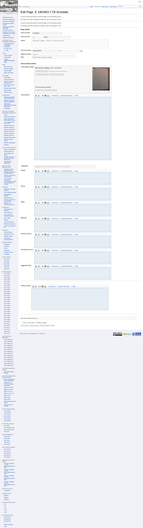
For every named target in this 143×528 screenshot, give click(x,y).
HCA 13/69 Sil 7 (8, 349)
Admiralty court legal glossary (9, 189)
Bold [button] (36, 97)
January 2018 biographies (7, 162)
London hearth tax (9, 222)
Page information (8, 72)
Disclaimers (42, 335)
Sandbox (6, 144)
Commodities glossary (10, 192)
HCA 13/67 (7, 315)
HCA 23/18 (7, 442)
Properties (7, 250)
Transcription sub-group (9, 154)
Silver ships (7, 218)
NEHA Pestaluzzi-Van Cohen (10, 402)
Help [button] (76, 97)
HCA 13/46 (7, 274)
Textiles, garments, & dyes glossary (9, 176)
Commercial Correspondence (8, 238)
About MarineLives (33, 335)
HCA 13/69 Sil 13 (8, 361)
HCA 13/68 (7, 317)
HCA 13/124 (7, 411)
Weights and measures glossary (9, 203)
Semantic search (8, 252)
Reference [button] (48, 97)
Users (59, 19)
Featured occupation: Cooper (8, 24)
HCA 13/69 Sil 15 (8, 365)
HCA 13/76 (7, 333)
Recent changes (8, 524)
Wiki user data (8, 92)
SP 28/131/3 (7, 517)
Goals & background (9, 149)
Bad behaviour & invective (8, 210)
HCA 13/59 (7, 299)
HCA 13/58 (7, 297)
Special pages (8, 70)
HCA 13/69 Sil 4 (8, 343)
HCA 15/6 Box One (9, 427)
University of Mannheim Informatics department (10, 105)
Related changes (8, 69)
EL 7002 (6, 50)
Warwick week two (9, 127)
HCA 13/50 (7, 281)
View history (113, 6)
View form (97, 6)
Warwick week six (9, 135)
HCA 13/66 (7, 313)
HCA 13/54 (7, 289)
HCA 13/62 (7, 305)
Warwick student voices (8, 140)
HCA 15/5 (6, 425)
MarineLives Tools (9, 234)
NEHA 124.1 (7, 397)
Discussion (26, 6)
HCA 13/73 (7, 327)
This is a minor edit (28, 324)
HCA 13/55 (7, 291)
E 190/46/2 (7, 490)
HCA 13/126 (7, 415)
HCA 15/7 (6, 431)
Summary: (35, 320)
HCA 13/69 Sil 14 (8, 363)
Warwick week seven (9, 137)
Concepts (6, 246)
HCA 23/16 (7, 438)
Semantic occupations (9, 21)
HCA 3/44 (6, 261)
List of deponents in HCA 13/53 (9, 122)
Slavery (6, 220)
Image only (39, 92)
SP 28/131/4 (7, 519)
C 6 (5, 506)
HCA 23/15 (7, 436)
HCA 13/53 (7, 287)
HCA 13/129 (7, 421)
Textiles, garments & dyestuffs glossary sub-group (9, 158)
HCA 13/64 (7, 309)
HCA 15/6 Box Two (9, 429)
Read (91, 6)
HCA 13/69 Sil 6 (8, 347)
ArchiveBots (7, 77)
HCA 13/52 (7, 285)
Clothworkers (6, 35)
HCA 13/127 (7, 417)
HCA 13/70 (7, 321)
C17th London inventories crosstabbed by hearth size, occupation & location (10, 181)
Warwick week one (9, 125)
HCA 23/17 (7, 440)
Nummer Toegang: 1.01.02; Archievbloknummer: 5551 (9, 478)
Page (20, 6)
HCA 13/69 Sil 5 (8, 345)
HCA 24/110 (7, 449)
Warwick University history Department (9, 101)
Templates (7, 254)
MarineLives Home (8, 17)
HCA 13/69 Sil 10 (8, 355)
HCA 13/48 (7, 278)
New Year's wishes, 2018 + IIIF (9, 85)
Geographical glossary (7, 195)
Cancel (52, 327)
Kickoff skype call (8, 151)
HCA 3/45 (6, 263)
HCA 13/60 (7, 301)
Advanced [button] (55, 97)
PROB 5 (6, 497)
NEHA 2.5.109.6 (8, 389)
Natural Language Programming (9, 82)
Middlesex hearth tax (9, 224)
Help (5, 526)
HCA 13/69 (7, 319)
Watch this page (41, 324)
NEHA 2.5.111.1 (8, 391)
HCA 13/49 (7, 280)
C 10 (5, 508)
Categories (7, 244)
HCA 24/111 (7, 451)
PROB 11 (6, 499)
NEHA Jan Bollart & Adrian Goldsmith (9, 380)
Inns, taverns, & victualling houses (9, 215)
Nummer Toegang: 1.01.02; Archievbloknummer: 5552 (9, 484)
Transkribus (7, 108)
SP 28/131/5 (7, 521)
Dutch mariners (8, 212)
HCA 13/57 (7, 295)
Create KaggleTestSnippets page (9, 61)
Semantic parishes (8, 30)
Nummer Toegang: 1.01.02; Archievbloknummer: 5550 (9, 471)
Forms (5, 248)
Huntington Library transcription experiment (9, 45)
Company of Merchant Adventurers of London (9, 32)
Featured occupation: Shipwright (8, 27)
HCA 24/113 (7, 455)
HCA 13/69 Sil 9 (8, 353)
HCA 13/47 (7, 276)
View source (105, 6)
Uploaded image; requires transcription (75, 44)
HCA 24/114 (7, 457)
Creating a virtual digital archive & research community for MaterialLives (9, 171)
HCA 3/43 (6, 259)
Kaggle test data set (8, 37)
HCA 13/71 (7, 323)
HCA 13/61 (7, 303)
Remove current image (57, 76)
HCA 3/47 (6, 267)
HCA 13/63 (7, 307)
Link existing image (42, 76)
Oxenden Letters (8, 236)
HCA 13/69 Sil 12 (8, 359)
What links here (8, 66)
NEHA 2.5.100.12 (8, 387)
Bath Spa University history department (9, 97)
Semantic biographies (8, 19)
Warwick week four (9, 131)
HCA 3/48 (6, 269)
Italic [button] (38, 97)
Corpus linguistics (9, 79)
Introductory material (9, 116)
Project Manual (8, 232)
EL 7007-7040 (8, 48)
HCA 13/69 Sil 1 (8, 341)
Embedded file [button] (45, 97)
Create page (7, 57)
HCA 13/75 (7, 331)
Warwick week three (9, 129)
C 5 (5, 504)
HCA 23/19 (7, 444)
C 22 (5, 510)
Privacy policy (23, 335)
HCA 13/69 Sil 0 (8, 339)
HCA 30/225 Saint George (9, 372)
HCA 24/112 (7, 453)
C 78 (5, 512)
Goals (5, 115)
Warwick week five (9, 133)
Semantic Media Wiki (9, 88)
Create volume (8, 55)
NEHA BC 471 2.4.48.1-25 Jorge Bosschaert (9, 384)
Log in (139, 1)
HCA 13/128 (7, 419)
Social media (7, 90)
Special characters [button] (66, 97)
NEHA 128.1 (7, 399)
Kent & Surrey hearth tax (9, 226)
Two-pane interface (50, 92)
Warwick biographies (9, 142)
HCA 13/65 (7, 311)
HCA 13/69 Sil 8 (8, 351)
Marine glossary (8, 197)
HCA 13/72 (7, 325)
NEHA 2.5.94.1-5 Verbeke (8, 405)
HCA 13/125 (7, 413)
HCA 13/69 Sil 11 (8, 357)
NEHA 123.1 (7, 395)
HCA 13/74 (7, 329)
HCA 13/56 (7, 293)
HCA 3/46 (6, 265)
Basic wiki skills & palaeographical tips (9, 119)
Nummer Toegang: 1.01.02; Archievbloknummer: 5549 (9, 465)
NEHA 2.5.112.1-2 (9, 393)
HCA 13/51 (7, 284)
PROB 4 (6, 495)
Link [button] (42, 97)
